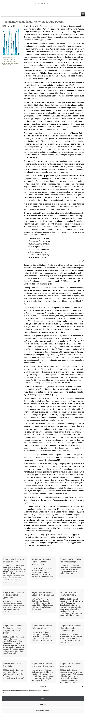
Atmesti (43, 704)
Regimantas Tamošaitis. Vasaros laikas (70, 665)
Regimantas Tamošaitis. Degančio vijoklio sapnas (43, 593)
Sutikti (43, 698)
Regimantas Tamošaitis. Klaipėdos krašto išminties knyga (70, 628)
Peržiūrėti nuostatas (43, 711)
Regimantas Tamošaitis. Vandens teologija (70, 560)
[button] (83, 686)
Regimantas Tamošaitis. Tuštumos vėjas (42, 627)
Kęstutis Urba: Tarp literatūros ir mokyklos (70, 593)
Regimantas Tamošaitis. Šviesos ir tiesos (14, 560)
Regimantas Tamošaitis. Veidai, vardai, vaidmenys (43, 665)
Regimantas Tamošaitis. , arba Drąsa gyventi (14, 629)
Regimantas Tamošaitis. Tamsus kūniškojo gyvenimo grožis (42, 561)
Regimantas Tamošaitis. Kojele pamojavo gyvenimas (14, 594)
